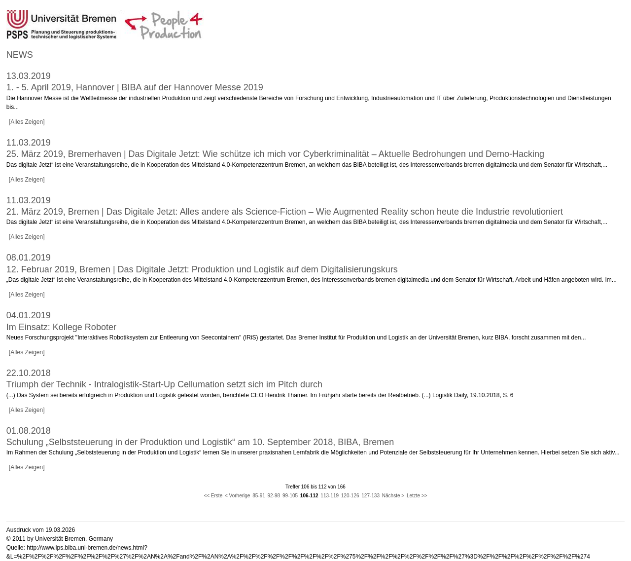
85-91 (258, 495)
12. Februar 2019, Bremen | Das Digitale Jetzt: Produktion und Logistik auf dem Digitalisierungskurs (202, 269)
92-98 (274, 495)
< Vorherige (237, 495)
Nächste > (393, 495)
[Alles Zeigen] (27, 121)
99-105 (290, 495)
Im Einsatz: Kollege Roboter (61, 327)
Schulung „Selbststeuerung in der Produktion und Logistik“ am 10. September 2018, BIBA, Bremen (200, 442)
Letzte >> (417, 495)
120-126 (350, 495)
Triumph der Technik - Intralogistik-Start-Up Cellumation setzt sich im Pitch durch (164, 384)
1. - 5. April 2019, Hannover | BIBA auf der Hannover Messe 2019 (134, 87)
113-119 (329, 495)
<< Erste (213, 495)
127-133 (370, 495)
